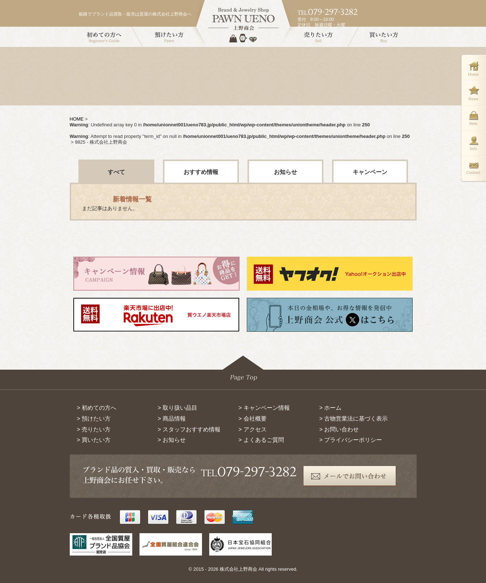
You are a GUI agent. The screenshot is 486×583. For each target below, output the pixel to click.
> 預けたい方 (94, 419)
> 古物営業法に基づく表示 (353, 419)
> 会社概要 (252, 419)
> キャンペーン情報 (264, 408)
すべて (116, 172)
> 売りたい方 (94, 429)
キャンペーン (370, 172)
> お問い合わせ (339, 429)
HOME (77, 119)
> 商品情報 (172, 419)
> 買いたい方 (94, 440)
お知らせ (285, 172)
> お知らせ (172, 440)
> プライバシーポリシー (350, 440)
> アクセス (252, 429)
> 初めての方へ (97, 408)
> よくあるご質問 (261, 440)
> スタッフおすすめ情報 (189, 429)
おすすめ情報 (201, 172)
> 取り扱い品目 (177, 408)
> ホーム (330, 408)
